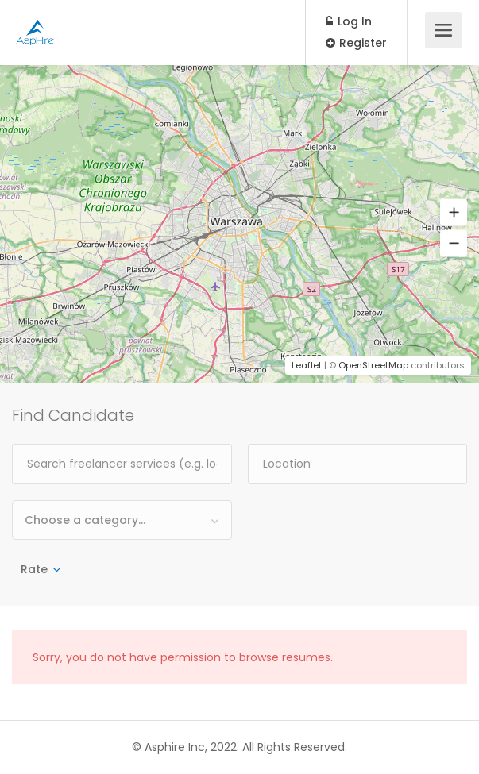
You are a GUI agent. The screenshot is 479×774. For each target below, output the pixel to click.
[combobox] (122, 520)
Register (356, 43)
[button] (453, 212)
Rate (34, 569)
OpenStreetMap (373, 365)
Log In (349, 21)
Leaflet (307, 365)
